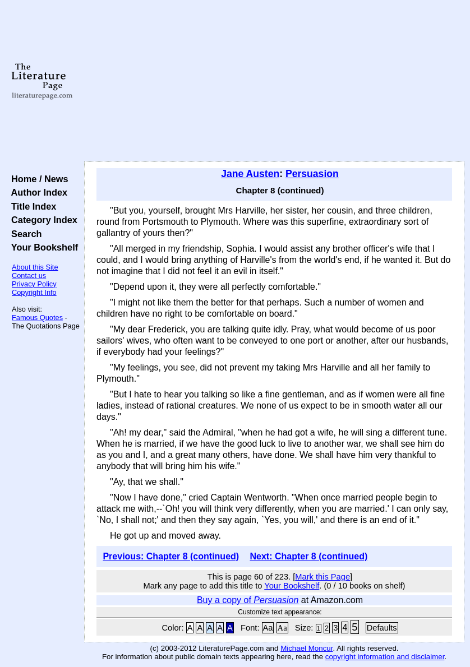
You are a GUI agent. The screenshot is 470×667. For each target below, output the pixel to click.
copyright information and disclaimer (385, 656)
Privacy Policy (34, 284)
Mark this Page (322, 576)
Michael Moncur (306, 648)
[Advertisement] (274, 81)
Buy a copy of (247, 600)
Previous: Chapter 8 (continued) (171, 556)
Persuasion (312, 173)
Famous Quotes (37, 317)
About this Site (35, 267)
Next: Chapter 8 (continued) (308, 556)
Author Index (36, 192)
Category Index (41, 220)
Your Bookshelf (42, 247)
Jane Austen (250, 173)
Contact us (29, 275)
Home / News (37, 179)
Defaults (382, 627)
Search (24, 234)
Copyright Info (34, 292)
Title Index (31, 206)
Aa (268, 627)
